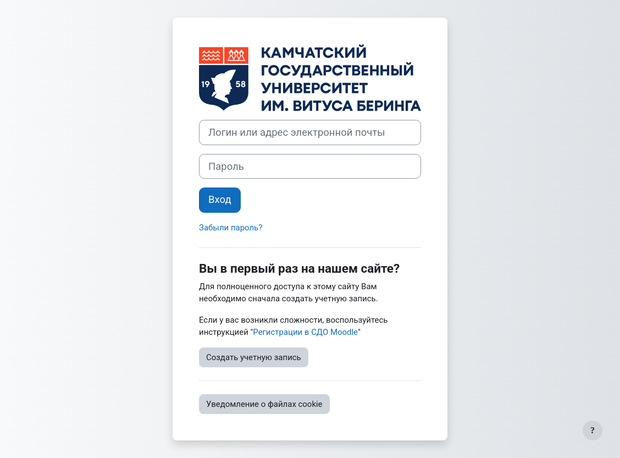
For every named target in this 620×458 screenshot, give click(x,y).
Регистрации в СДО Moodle (305, 332)
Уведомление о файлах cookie (264, 404)
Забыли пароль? (230, 228)
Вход (219, 200)
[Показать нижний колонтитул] (592, 430)
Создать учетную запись (253, 357)
